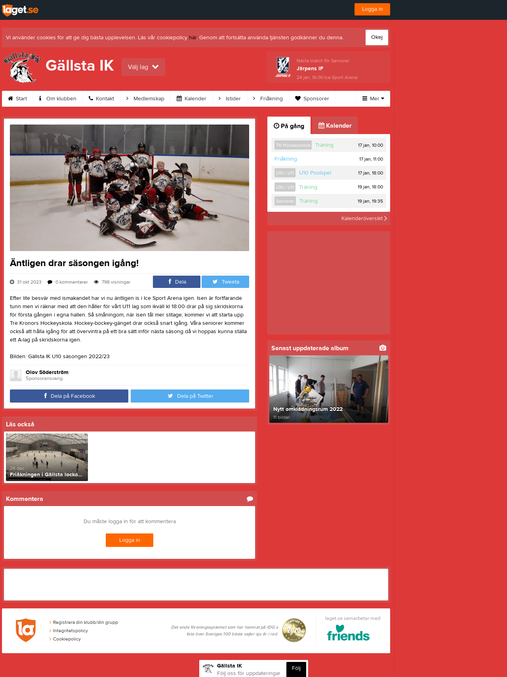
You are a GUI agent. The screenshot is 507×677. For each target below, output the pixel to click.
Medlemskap (145, 98)
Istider (230, 98)
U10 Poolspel (315, 172)
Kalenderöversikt (364, 218)
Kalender (191, 98)
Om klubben (57, 98)
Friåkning (268, 98)
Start (17, 98)
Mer (373, 98)
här (192, 37)
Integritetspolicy (69, 630)
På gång (289, 126)
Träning (324, 145)
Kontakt (101, 98)
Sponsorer (312, 98)
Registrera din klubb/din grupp (84, 622)
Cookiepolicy (65, 639)
